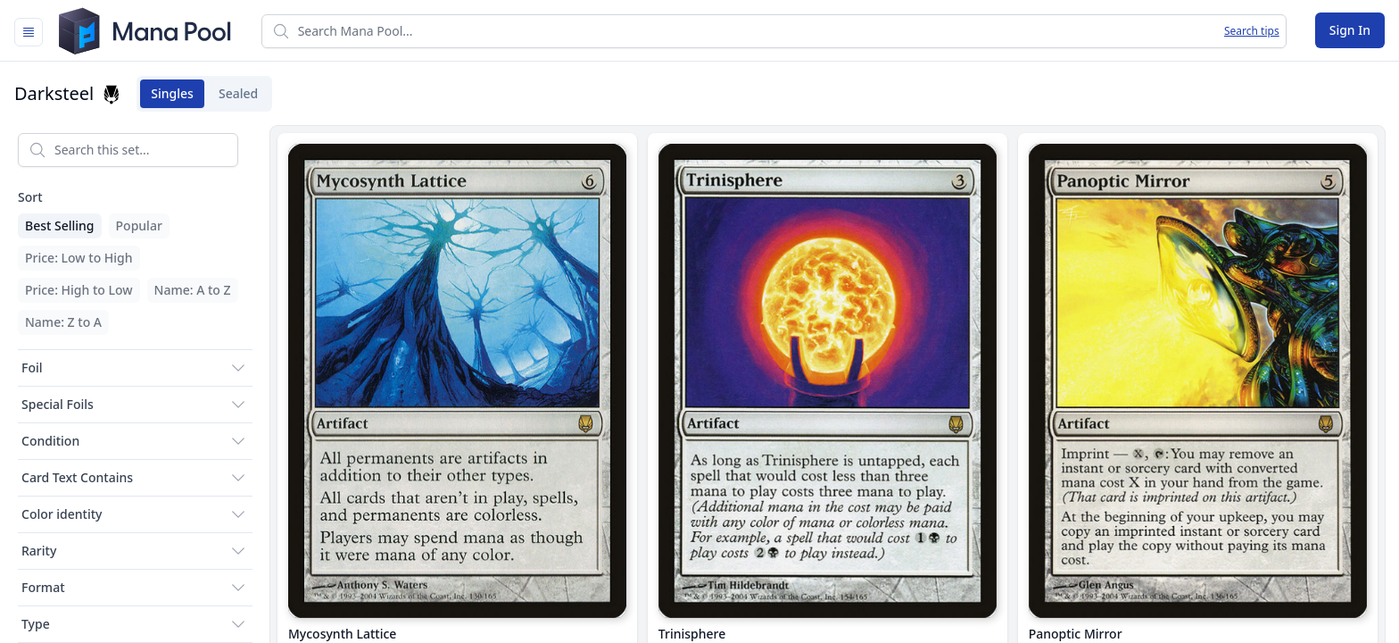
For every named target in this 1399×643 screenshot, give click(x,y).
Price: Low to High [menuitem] (79, 257)
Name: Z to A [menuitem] (63, 321)
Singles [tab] (177, 93)
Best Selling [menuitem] (60, 225)
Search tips (1251, 31)
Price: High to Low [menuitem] (79, 289)
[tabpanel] (699, 381)
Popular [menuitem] (139, 225)
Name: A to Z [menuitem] (192, 289)
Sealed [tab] (244, 93)
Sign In (1349, 29)
